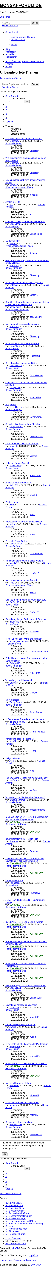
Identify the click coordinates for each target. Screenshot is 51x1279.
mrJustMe (14, 622)
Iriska (12, 524)
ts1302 (13, 741)
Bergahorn (10, 404)
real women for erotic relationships (22, 324)
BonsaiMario (16, 224)
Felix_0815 (15, 663)
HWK (12, 504)
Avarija (12, 1027)
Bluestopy (14, 141)
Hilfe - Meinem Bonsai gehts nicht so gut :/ (25, 719)
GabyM (13, 683)
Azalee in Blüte (12, 202)
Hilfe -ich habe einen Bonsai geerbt (22, 343)
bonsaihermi (15, 307)
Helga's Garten (12, 758)
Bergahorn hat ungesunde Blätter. (21, 363)
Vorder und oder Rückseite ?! (19, 739)
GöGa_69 (14, 602)
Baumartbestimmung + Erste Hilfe (21, 839)
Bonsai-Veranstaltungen (17, 309)
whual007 (14, 1085)
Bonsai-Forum (12, 226)
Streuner (14, 841)
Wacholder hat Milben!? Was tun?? (22, 1102)
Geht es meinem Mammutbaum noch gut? (25, 600)
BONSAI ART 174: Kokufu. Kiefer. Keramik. (26, 1063)
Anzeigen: (16, 1143)
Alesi (11, 761)
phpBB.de (33, 1255)
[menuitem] (23, 37)
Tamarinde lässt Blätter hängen (20, 1024)
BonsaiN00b (15, 988)
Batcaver (14, 285)
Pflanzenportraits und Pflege (19, 187)
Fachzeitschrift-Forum (16, 824)
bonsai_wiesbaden (19, 641)
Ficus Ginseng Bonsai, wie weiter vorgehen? (26, 778)
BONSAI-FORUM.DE (21, 5)
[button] (11, 96)
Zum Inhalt (5, 17)
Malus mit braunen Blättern (18, 1083)
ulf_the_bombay (17, 722)
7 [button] (6, 119)
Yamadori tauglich (14, 880)
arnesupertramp (17, 800)
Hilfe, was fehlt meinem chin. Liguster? (24, 282)
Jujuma (13, 243)
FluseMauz (15, 346)
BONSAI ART (16, 822)
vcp (11, 204)
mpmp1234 (15, 1046)
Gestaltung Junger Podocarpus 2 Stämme (25, 619)
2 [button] (6, 107)
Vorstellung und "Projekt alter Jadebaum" (25, 797)
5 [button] (6, 114)
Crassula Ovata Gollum (16, 541)
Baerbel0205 (16, 1124)
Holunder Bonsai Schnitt (17, 463)
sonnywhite (15, 387)
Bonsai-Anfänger (13, 143)
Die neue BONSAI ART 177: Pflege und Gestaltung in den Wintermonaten (24, 859)
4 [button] (6, 112)
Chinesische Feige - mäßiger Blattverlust (25, 221)
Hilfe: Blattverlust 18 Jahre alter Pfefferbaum (26, 1044)
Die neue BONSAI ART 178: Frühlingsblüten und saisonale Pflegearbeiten (26, 818)
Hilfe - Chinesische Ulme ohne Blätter (23, 639)
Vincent (13, 446)
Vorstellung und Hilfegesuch (18, 680)
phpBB (15, 1248)
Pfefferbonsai (11, 502)
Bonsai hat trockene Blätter (18, 482)
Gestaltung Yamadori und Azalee (21, 1005)
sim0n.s (13, 780)
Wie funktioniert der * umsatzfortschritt (23, 138)
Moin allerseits (12, 700)
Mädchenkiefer (12, 241)
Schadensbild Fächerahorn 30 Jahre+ (23, 424)
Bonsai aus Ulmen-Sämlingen (19, 1122)
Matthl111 (14, 1007)
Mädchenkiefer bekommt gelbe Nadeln (24, 561)
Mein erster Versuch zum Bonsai (21, 580)
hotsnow (14, 1105)
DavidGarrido (16, 365)
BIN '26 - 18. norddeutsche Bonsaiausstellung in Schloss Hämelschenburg (27, 303)
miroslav (14, 185)
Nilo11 (13, 583)
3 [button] (6, 109)
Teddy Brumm (16, 702)
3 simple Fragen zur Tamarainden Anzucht (25, 985)
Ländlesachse (16, 426)
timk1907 (14, 485)
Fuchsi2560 (15, 465)
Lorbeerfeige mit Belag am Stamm (21, 443)
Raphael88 (15, 883)
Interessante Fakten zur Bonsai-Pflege (23, 522)
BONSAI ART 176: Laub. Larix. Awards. (24, 922)
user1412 (14, 563)
